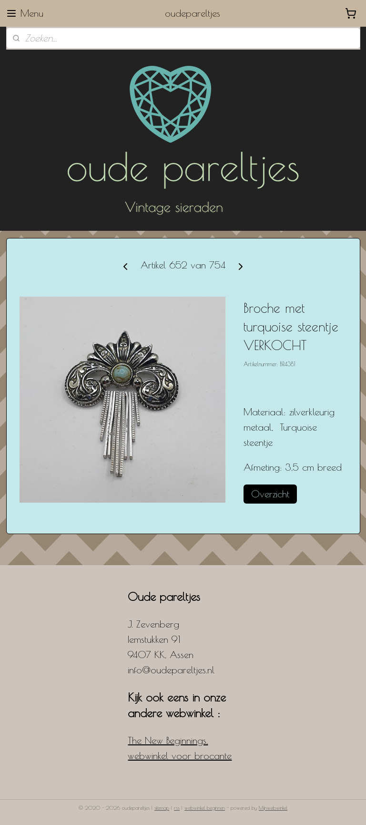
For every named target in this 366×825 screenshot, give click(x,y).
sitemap (161, 807)
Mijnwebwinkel (273, 807)
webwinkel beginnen (204, 807)
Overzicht (270, 493)
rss (177, 807)
